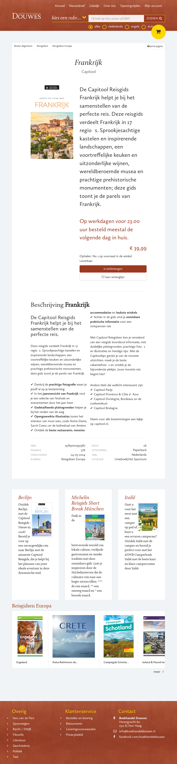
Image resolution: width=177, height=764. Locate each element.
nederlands (112, 26)
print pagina (155, 46)
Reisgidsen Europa (62, 45)
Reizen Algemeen (23, 45)
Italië (130, 497)
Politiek (17, 751)
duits (147, 26)
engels (132, 26)
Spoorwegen (21, 723)
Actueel (60, 6)
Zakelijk (94, 6)
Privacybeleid (74, 735)
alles (94, 26)
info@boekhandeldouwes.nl (137, 731)
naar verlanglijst (112, 277)
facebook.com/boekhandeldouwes (142, 737)
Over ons (110, 6)
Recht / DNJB (22, 729)
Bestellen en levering (79, 718)
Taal (15, 757)
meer (159, 672)
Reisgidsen (42, 45)
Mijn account (153, 6)
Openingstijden (130, 6)
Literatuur (19, 740)
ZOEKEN (154, 18)
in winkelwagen (113, 269)
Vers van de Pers (23, 718)
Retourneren (74, 723)
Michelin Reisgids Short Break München (87, 503)
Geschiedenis (21, 746)
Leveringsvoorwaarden (81, 729)
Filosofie (18, 735)
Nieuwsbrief (77, 6)
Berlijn (25, 497)
